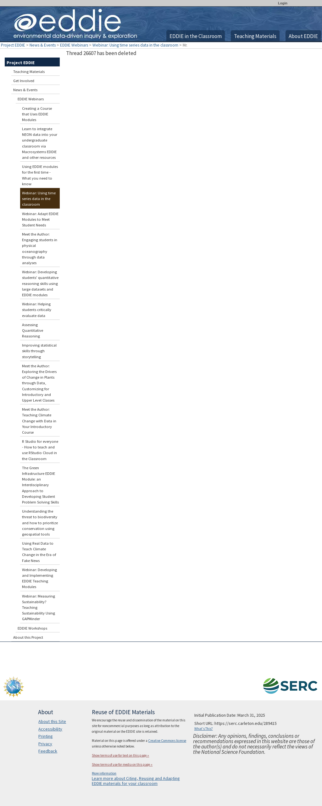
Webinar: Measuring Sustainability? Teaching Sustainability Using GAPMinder (38, 607)
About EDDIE (303, 36)
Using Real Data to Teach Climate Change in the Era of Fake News (39, 552)
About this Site (52, 721)
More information (104, 773)
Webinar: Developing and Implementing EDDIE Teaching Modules (39, 578)
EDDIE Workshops (32, 628)
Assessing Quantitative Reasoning (32, 330)
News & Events (43, 45)
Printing (45, 736)
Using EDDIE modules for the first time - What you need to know (40, 175)
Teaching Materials (255, 36)
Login (282, 3)
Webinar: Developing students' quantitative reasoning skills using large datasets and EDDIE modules (40, 283)
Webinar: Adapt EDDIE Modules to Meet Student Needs (40, 219)
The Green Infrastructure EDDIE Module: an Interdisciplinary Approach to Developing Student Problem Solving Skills (40, 484)
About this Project (28, 637)
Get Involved (23, 80)
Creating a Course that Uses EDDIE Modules (37, 114)
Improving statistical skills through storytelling (39, 351)
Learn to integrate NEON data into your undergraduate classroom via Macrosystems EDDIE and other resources (39, 143)
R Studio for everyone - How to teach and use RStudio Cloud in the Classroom (40, 450)
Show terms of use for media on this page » (122, 764)
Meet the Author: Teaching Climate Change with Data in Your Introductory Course (39, 421)
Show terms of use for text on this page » (120, 755)
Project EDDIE (13, 45)
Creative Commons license (167, 740)
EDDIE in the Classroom (195, 36)
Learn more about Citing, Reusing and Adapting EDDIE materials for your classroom (136, 780)
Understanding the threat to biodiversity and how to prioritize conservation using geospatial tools (40, 522)
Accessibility (50, 729)
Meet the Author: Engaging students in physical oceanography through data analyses (39, 248)
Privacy (45, 744)
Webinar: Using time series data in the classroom (135, 45)
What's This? (203, 728)
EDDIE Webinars (74, 45)
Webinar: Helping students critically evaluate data (36, 310)
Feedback (47, 751)
